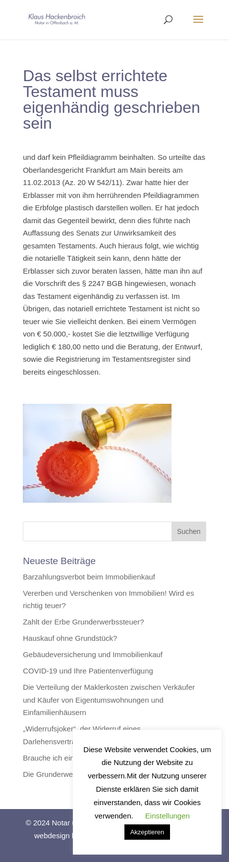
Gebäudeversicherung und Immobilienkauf (93, 654)
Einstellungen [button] (167, 816)
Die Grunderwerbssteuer (63, 774)
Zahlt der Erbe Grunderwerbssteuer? (83, 622)
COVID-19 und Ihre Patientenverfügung (88, 671)
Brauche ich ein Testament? (68, 758)
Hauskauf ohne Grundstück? (70, 638)
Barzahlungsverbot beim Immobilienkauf (89, 577)
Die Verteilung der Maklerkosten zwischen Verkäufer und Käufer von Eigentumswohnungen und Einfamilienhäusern (109, 700)
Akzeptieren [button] (147, 832)
